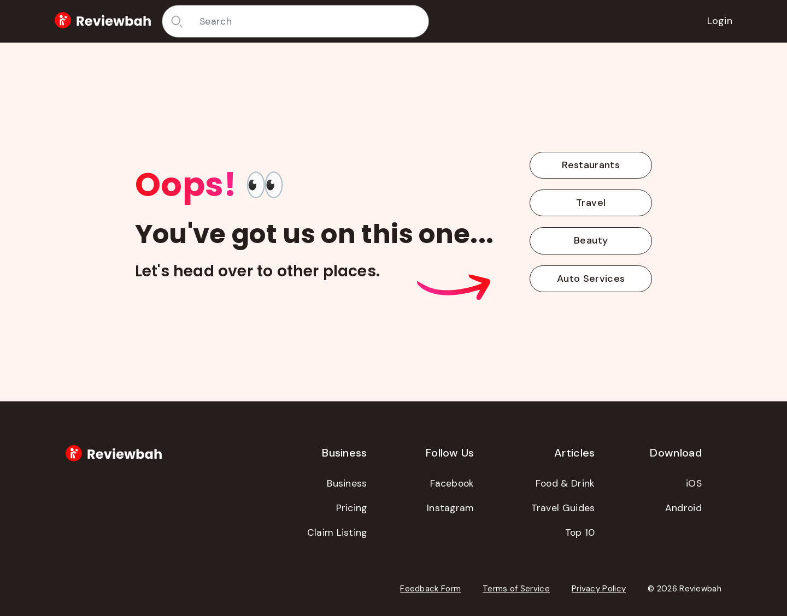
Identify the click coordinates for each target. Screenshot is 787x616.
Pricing (351, 508)
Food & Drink (565, 483)
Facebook (452, 483)
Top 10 (580, 532)
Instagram (450, 508)
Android (683, 508)
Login (720, 20)
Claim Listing (337, 532)
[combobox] (309, 21)
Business (347, 483)
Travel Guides (563, 508)
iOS (694, 483)
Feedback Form (430, 588)
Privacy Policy (599, 588)
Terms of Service (516, 588)
